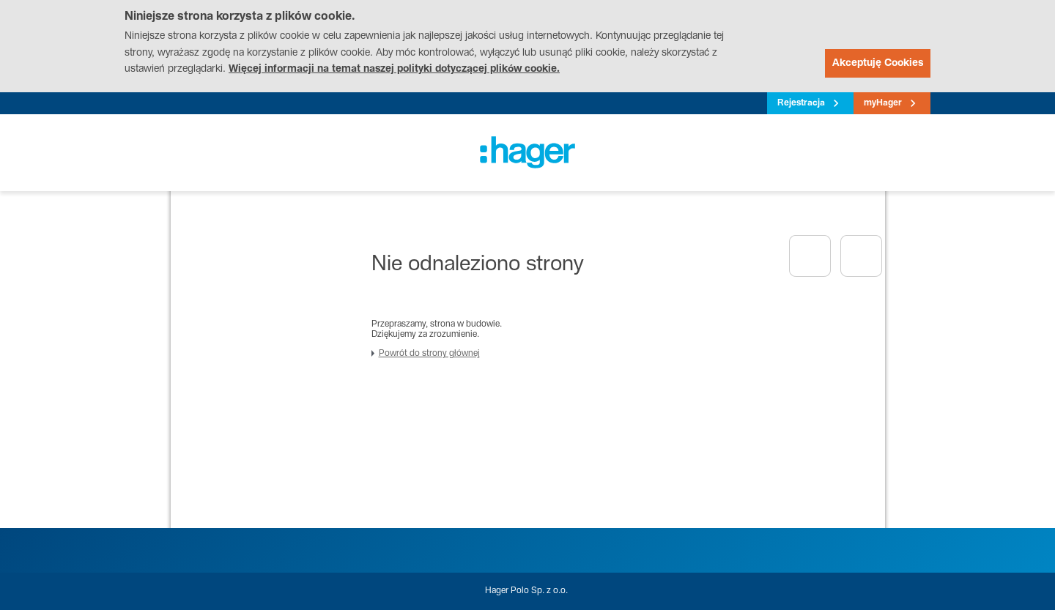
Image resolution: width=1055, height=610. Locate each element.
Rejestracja (801, 103)
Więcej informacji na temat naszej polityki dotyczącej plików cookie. (394, 69)
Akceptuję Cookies (877, 64)
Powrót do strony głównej (429, 353)
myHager (883, 103)
